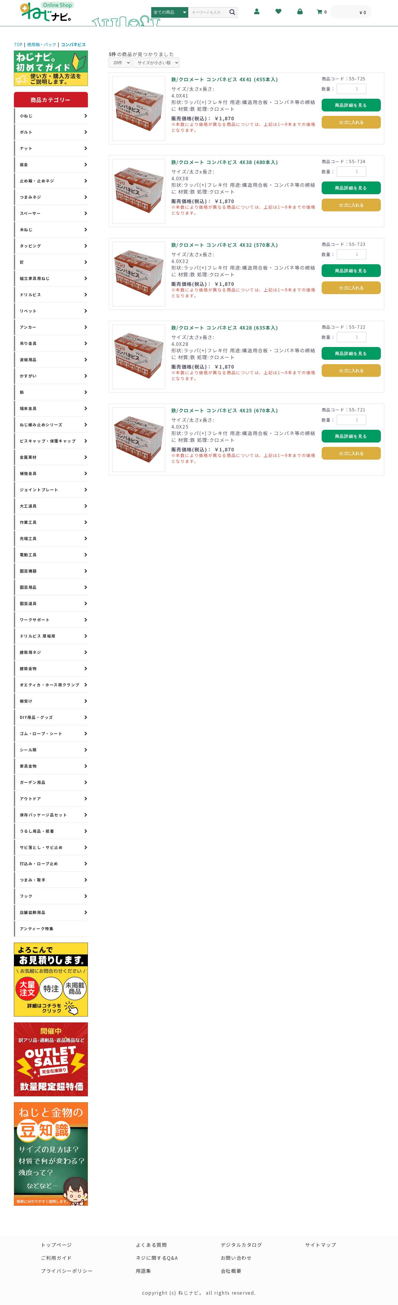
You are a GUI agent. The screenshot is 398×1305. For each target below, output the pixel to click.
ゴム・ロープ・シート (41, 733)
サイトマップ (320, 1244)
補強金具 (28, 473)
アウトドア (30, 798)
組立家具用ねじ (35, 278)
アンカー (28, 327)
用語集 (144, 1270)
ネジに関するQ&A (157, 1257)
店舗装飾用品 (33, 912)
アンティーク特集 (37, 928)
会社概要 (231, 1270)
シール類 (28, 750)
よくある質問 (151, 1244)
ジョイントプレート (39, 489)
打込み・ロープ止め (39, 863)
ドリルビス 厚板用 (38, 636)
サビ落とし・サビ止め (41, 847)
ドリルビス (30, 294)
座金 (24, 164)
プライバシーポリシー (67, 1270)
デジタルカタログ (241, 1244)
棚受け (26, 701)
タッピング (30, 246)
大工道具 (28, 506)
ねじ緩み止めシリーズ (41, 424)
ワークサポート (35, 619)
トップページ (56, 1244)
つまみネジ (30, 197)
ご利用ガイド (56, 1257)
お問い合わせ (236, 1257)
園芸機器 (28, 571)
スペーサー (30, 213)
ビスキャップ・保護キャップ (48, 441)
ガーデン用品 (33, 782)
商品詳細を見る (351, 105)
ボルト (26, 132)
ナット (26, 148)
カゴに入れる (351, 122)
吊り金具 (28, 343)
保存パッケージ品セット (43, 815)
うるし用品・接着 (37, 831)
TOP (18, 44)
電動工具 (28, 554)
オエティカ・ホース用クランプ (50, 685)
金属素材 (28, 457)
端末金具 (28, 408)
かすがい (28, 376)
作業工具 (28, 522)
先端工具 (28, 538)
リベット (28, 311)
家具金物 (28, 766)
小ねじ (26, 116)
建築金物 (28, 668)
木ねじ (26, 229)
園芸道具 (28, 603)
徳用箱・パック (41, 44)
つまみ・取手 (33, 880)
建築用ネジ (30, 652)
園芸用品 (28, 587)
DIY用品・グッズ (36, 717)
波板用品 (28, 359)
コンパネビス (73, 44)
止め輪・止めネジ (37, 181)
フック (26, 896)
